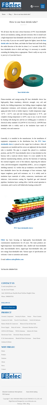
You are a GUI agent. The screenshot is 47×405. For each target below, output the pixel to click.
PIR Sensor (6, 394)
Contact (3, 369)
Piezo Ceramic (37, 316)
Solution (3, 358)
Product (3, 354)
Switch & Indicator (35, 320)
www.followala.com (30, 401)
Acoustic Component (7, 316)
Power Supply (5, 327)
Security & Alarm (20, 316)
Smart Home (36, 338)
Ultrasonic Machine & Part (30, 327)
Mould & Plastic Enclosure (23, 338)
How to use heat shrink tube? (22, 14)
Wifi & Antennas (20, 331)
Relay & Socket (15, 327)
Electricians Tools (6, 334)
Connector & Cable (6, 320)
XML (24, 403)
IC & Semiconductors (7, 338)
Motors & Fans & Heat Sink (28, 324)
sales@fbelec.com (11, 286)
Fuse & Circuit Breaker (21, 320)
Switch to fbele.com (9, 307)
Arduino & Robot (6, 342)
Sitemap (19, 403)
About (3, 362)
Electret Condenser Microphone (12, 392)
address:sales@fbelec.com (15, 259)
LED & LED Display (7, 331)
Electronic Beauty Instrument (21, 334)
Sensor (29, 316)
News (3, 365)
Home (3, 14)
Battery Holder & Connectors (9, 324)
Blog (10, 14)
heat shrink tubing (31, 392)
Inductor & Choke (32, 331)
